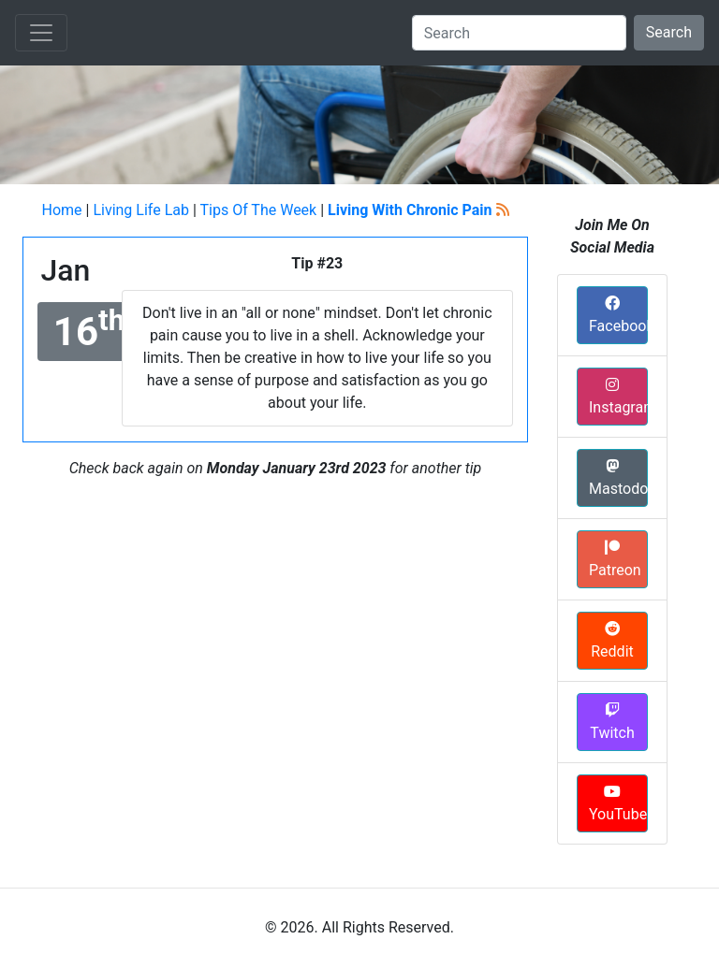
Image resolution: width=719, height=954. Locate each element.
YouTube (618, 803)
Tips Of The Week (257, 210)
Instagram (618, 396)
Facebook (618, 315)
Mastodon (618, 478)
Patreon (615, 559)
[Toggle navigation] (41, 32)
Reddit (612, 640)
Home (61, 210)
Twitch (612, 722)
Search (669, 32)
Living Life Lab (141, 210)
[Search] (519, 33)
